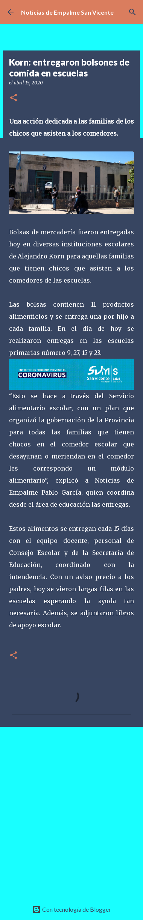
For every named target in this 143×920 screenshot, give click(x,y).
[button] (13, 98)
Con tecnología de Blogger (71, 909)
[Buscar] (132, 12)
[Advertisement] (71, 809)
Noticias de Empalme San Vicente (67, 12)
